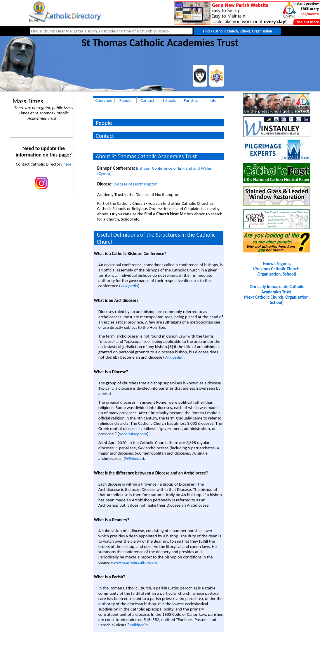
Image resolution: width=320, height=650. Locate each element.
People (125, 100)
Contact (147, 100)
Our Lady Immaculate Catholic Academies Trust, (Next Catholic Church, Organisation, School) (277, 294)
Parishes (191, 100)
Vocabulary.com (133, 433)
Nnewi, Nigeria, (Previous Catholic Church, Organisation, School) (276, 269)
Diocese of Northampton (135, 184)
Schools (169, 100)
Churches (103, 100)
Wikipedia (129, 285)
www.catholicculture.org (135, 562)
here (67, 164)
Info (213, 100)
